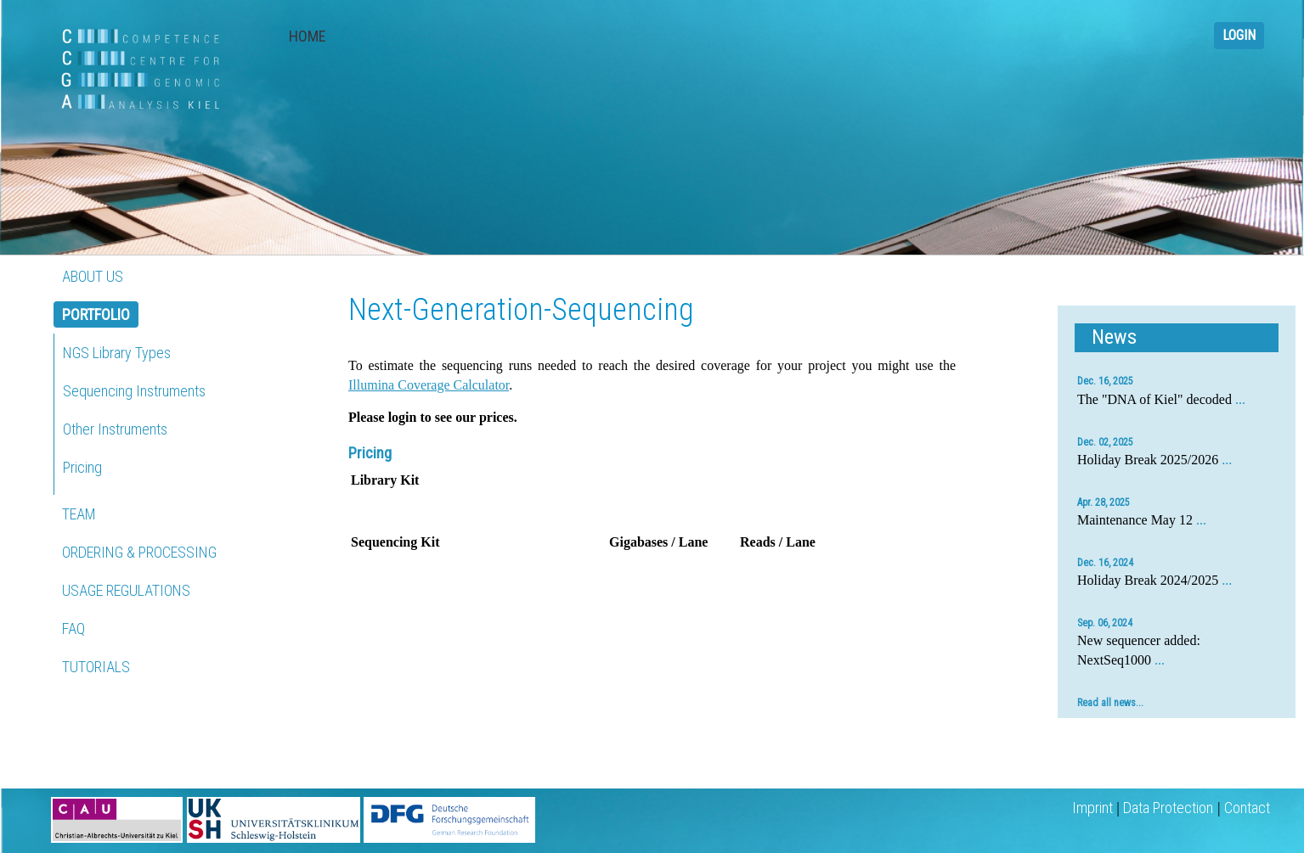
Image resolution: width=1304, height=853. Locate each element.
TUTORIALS (96, 667)
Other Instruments (115, 429)
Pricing (82, 467)
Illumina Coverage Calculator (428, 385)
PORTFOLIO (96, 314)
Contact (1247, 808)
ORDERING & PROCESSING (139, 552)
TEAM (79, 514)
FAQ (73, 628)
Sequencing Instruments (134, 391)
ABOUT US (92, 276)
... (1240, 399)
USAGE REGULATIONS (126, 590)
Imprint (1092, 808)
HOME (307, 36)
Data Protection (1168, 808)
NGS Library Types (117, 353)
